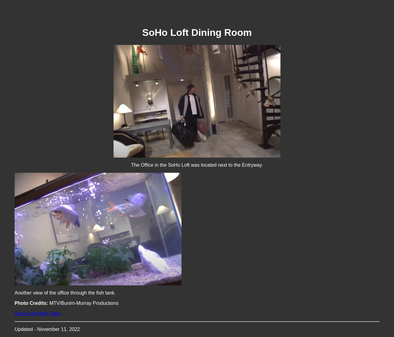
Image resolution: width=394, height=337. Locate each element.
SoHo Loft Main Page (38, 313)
